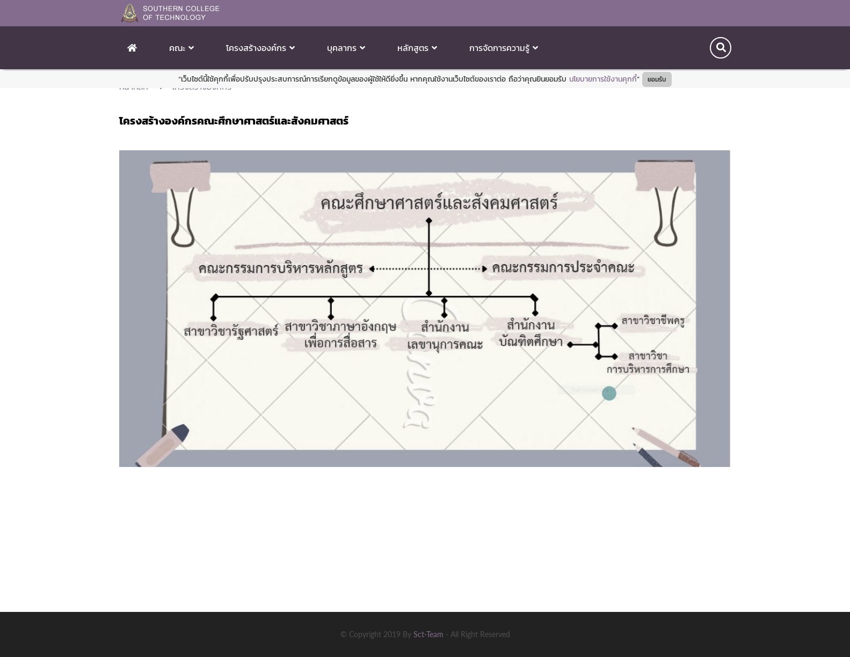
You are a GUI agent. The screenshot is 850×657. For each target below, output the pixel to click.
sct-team (429, 634)
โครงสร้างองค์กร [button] (260, 47)
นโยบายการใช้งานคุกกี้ (603, 79)
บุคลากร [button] (346, 47)
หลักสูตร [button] (417, 47)
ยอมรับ (657, 79)
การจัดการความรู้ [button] (503, 47)
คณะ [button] (181, 47)
